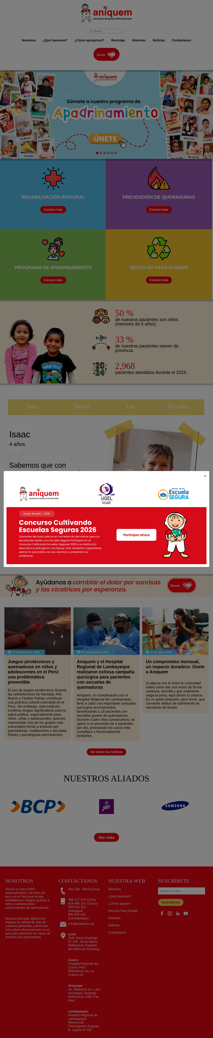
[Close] (205, 476)
